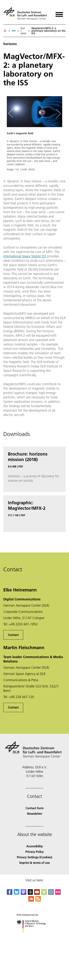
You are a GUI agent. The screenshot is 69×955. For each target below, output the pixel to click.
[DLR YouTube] (37, 893)
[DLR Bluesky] (16, 893)
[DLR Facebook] (9, 893)
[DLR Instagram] (51, 893)
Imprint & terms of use (34, 863)
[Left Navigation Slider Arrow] (12, 113)
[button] (34, 135)
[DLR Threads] (30, 893)
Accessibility (34, 846)
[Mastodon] (23, 893)
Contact (13, 635)
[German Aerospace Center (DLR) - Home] (26, 13)
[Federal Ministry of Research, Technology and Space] (34, 935)
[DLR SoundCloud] (31, 900)
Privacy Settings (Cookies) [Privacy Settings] (34, 857)
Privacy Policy (34, 852)
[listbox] (13, 30)
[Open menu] (59, 13)
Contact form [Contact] (35, 808)
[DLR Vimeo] (44, 893)
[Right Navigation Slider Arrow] (57, 113)
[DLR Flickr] (58, 893)
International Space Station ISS (24, 256)
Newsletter (34, 813)
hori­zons (23, 31)
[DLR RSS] (38, 900)
